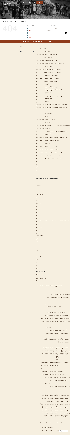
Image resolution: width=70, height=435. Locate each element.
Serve (30, 33)
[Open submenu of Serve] (33, 51)
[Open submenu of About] (33, 48)
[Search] (66, 33)
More (30, 37)
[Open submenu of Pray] (33, 50)
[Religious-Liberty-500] (9, 59)
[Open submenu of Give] (33, 53)
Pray (29, 32)
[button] (63, 1)
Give (29, 35)
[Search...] (56, 33)
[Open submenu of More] (33, 55)
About (30, 30)
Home (30, 28)
